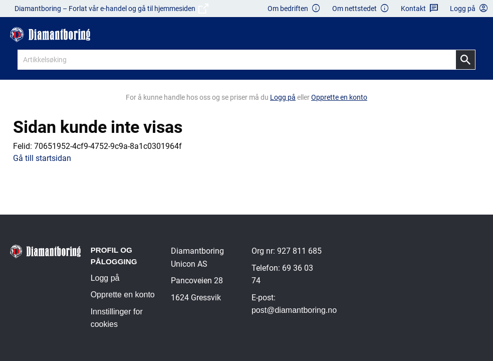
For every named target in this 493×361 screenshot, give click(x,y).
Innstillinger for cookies (117, 318)
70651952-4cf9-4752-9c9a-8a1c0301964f (108, 146)
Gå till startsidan (42, 158)
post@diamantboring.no (294, 310)
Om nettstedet (360, 9)
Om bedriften (294, 9)
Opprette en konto (123, 294)
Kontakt (419, 9)
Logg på (105, 278)
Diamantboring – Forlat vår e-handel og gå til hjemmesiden (111, 9)
